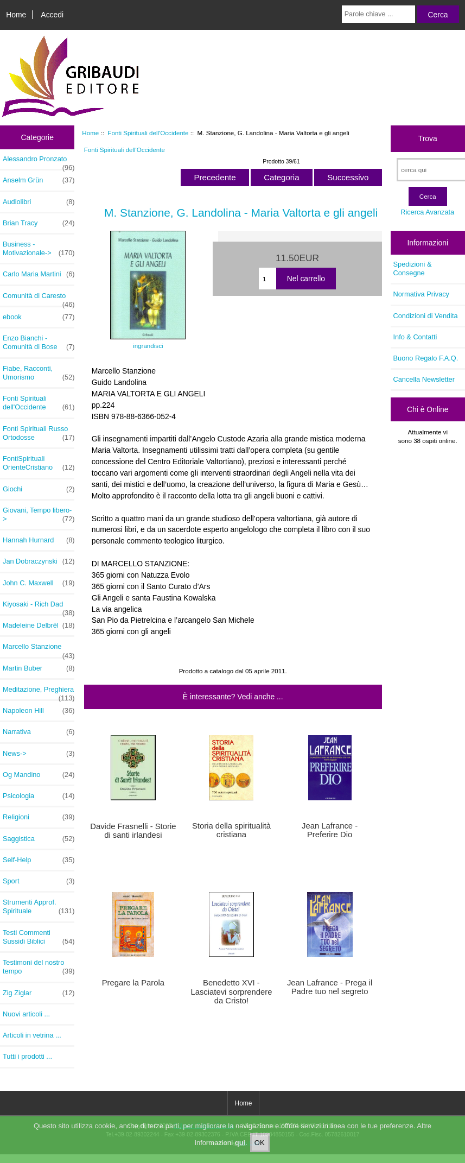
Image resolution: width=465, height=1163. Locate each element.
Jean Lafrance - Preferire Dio (330, 830)
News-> (38, 753)
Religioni (38, 817)
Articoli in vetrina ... (32, 1035)
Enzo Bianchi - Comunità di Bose (38, 342)
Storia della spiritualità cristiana (231, 830)
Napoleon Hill (38, 710)
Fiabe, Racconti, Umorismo (38, 373)
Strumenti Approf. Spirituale (38, 906)
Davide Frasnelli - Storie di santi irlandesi (133, 830)
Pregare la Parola (133, 982)
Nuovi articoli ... (26, 1014)
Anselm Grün (38, 180)
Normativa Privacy (421, 294)
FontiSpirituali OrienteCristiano (38, 463)
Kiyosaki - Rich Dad (38, 607)
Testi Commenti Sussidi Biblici (38, 937)
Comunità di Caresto (38, 299)
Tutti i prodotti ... (27, 1056)
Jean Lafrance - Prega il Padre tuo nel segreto (329, 987)
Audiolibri (38, 202)
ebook (38, 317)
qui (240, 1151)
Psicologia (38, 796)
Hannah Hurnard (38, 540)
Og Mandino (38, 774)
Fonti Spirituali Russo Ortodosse (38, 433)
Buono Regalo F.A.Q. (425, 358)
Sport (38, 881)
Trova (427, 138)
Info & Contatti (415, 337)
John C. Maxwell (38, 583)
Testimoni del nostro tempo (38, 967)
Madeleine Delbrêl (38, 625)
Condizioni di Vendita (425, 316)
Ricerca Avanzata (427, 212)
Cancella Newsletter (424, 379)
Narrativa (38, 732)
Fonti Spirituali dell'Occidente (147, 132)
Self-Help (38, 860)
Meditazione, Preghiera (38, 692)
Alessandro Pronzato (38, 162)
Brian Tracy (38, 223)
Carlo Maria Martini (38, 274)
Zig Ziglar (38, 993)
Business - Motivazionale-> (38, 248)
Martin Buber (38, 668)
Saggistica (38, 839)
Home (16, 14)
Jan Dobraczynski (38, 561)
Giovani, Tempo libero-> (38, 514)
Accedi (52, 14)
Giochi (38, 489)
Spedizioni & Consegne (412, 268)
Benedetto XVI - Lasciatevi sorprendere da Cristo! (231, 991)
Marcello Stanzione (38, 649)
